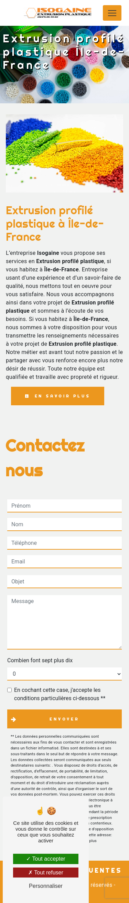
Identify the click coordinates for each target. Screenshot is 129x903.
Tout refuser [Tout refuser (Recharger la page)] (45, 872)
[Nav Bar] (112, 13)
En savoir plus (57, 396)
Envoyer (64, 719)
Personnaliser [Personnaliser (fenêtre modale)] (46, 886)
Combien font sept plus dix (40, 660)
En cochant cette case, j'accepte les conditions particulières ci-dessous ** (59, 694)
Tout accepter (45, 859)
